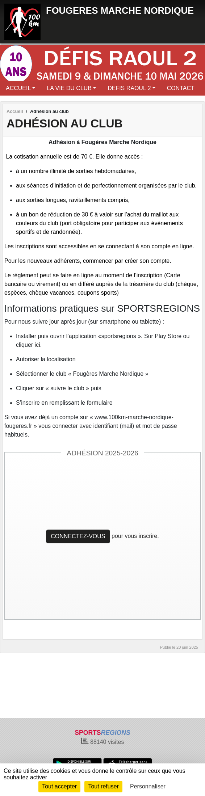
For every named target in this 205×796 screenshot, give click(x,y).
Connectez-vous (78, 536)
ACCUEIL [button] (18, 88)
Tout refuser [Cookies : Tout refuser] (103, 786)
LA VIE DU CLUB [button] (69, 88)
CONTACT (180, 88)
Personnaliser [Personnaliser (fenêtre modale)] (148, 786)
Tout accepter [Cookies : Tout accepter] (59, 786)
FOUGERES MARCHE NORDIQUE (120, 10)
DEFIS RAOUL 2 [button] (129, 88)
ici (37, 345)
